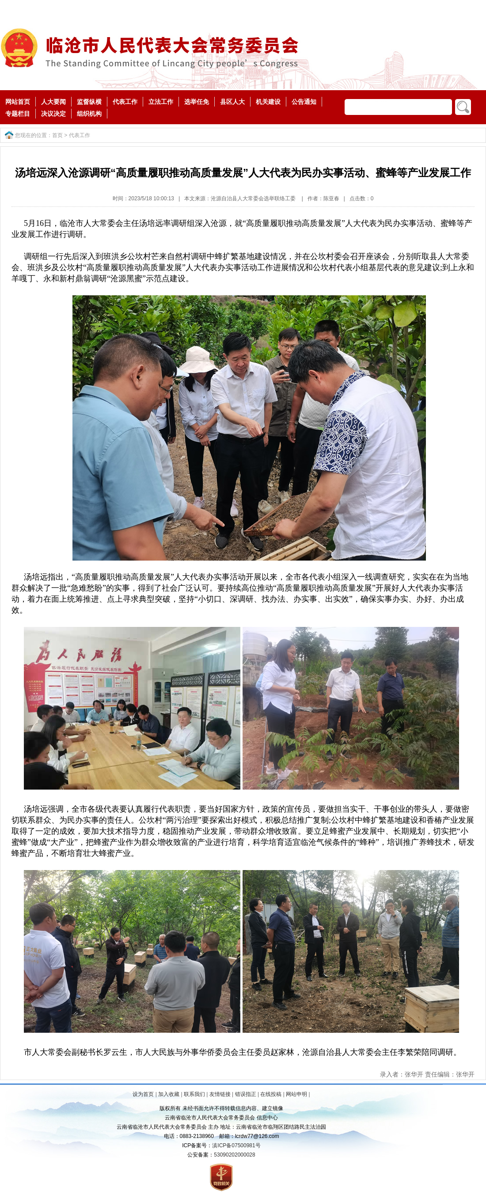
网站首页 (17, 101)
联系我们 (194, 1094)
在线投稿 (270, 1094)
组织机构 (89, 113)
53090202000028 (234, 1155)
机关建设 (268, 101)
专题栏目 (17, 113)
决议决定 (53, 113)
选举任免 (196, 101)
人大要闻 (53, 101)
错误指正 (245, 1094)
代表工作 (125, 101)
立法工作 (160, 101)
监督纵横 (89, 101)
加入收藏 (168, 1094)
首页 (57, 135)
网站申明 (296, 1094)
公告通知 (304, 101)
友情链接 (220, 1094)
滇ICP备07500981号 (236, 1145)
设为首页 (143, 1094)
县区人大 (232, 101)
